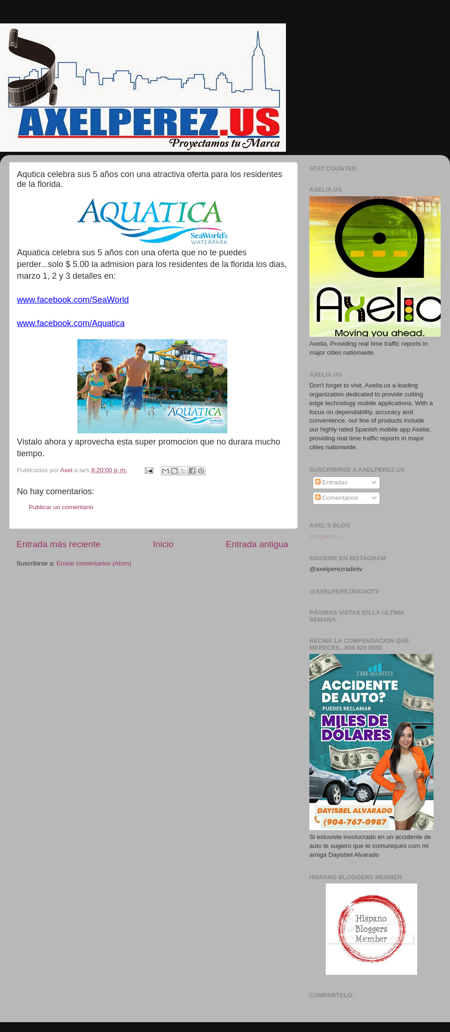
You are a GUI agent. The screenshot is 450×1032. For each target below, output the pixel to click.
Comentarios (336, 497)
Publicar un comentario (61, 507)
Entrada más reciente (58, 544)
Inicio (163, 544)
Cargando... (326, 536)
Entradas (331, 482)
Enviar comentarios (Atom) (94, 563)
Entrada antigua (257, 544)
